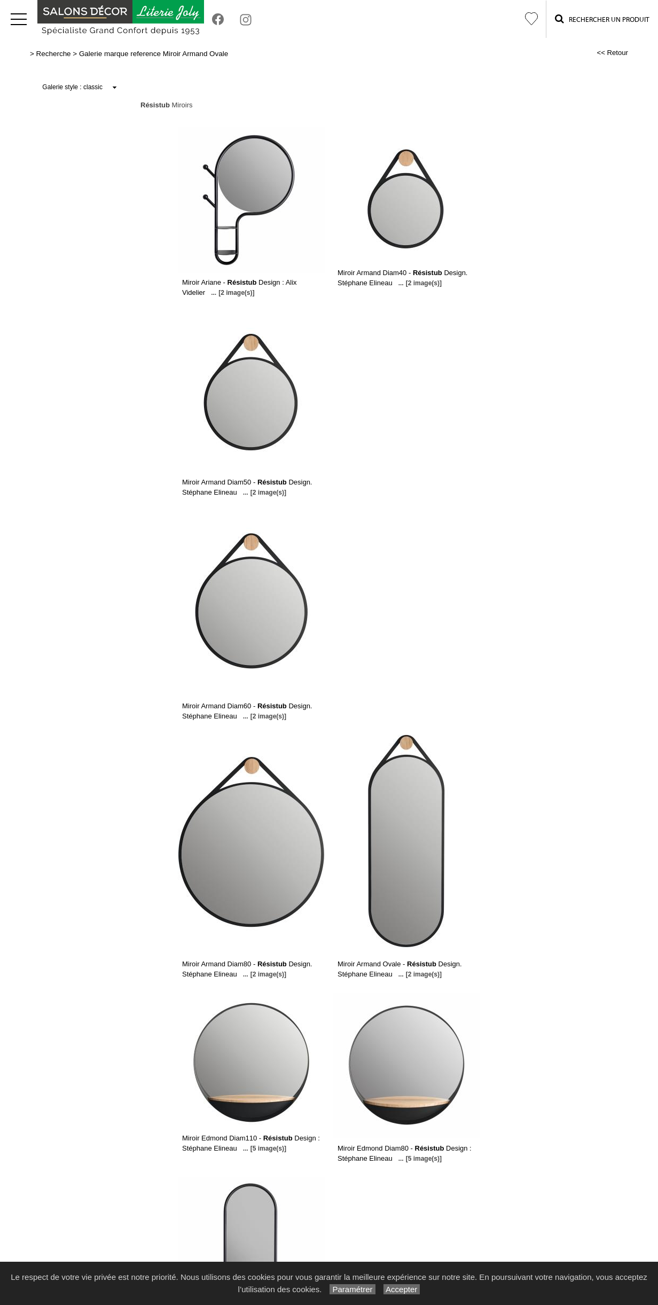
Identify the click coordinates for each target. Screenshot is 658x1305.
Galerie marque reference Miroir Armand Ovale (153, 54)
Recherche (53, 54)
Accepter (402, 1289)
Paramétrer (352, 1289)
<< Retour (612, 53)
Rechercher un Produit (602, 19)
